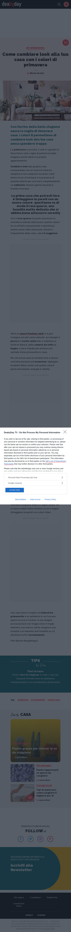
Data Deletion (20, 499)
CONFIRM (14, 490)
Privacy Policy (50, 499)
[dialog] (35, 466)
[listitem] (35, 477)
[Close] (65, 432)
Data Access (35, 499)
